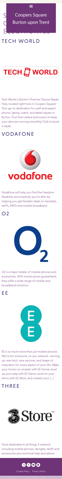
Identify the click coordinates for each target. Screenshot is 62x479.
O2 (6, 214)
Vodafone (18, 134)
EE (5, 293)
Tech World (21, 41)
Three (11, 386)
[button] (31, 6)
